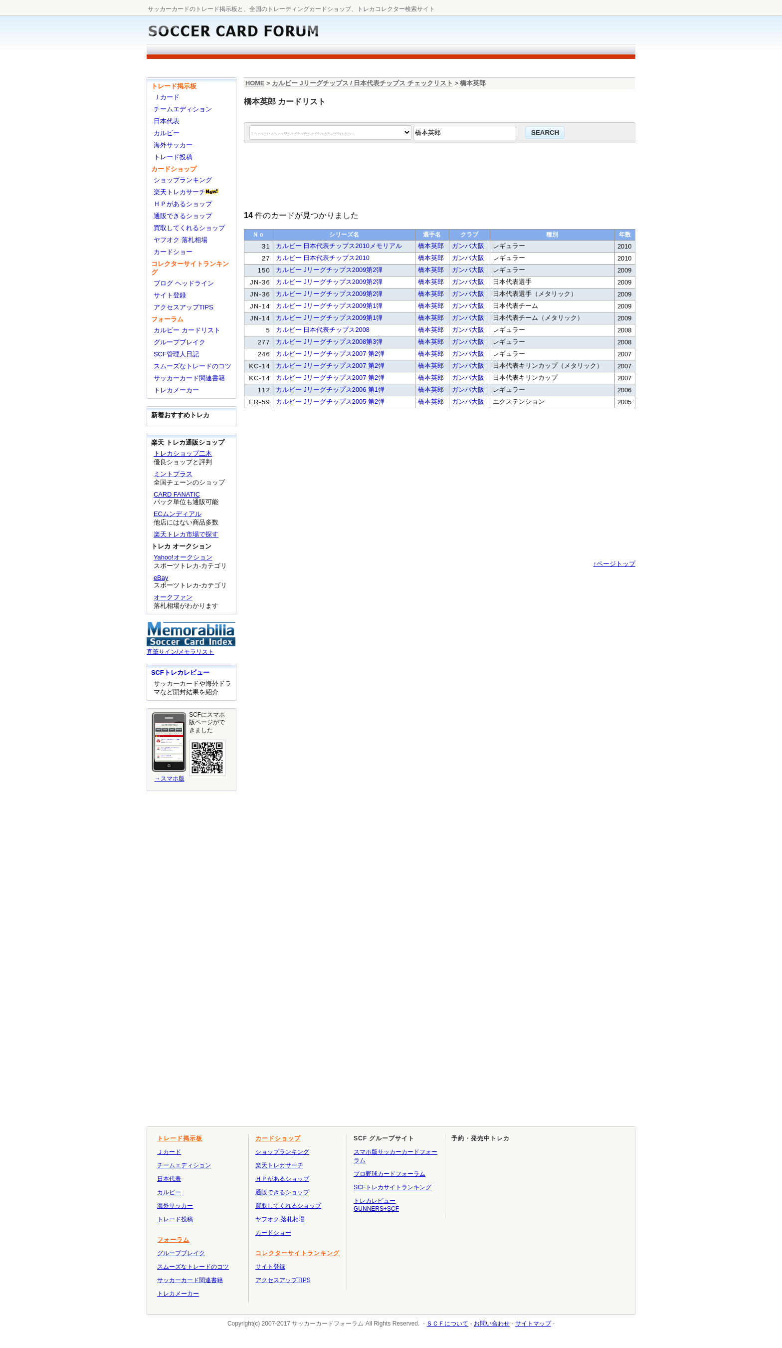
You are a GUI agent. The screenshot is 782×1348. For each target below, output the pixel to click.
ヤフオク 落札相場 (180, 240)
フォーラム (167, 319)
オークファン (173, 597)
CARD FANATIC (177, 494)
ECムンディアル (177, 514)
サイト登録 (170, 295)
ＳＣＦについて (447, 1323)
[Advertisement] (339, 67)
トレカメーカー (176, 390)
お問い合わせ (492, 1323)
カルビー (167, 133)
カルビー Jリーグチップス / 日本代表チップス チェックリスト (362, 83)
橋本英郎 (431, 246)
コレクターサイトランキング (297, 1253)
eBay (161, 577)
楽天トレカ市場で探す (186, 534)
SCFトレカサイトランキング (392, 1187)
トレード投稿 (173, 157)
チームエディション (183, 109)
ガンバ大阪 (468, 246)
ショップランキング (183, 180)
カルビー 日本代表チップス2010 (323, 258)
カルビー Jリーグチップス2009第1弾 (329, 305)
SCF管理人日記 (176, 354)
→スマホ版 (169, 775)
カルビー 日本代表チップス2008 (323, 329)
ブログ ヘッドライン (184, 283)
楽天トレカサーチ (179, 192)
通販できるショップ (183, 216)
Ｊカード (167, 97)
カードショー (173, 252)
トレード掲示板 (173, 86)
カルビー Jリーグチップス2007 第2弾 (330, 353)
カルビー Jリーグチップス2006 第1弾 (330, 389)
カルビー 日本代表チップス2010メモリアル (339, 246)
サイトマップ (533, 1323)
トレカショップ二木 (183, 453)
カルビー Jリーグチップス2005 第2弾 (330, 401)
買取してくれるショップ (189, 228)
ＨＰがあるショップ (183, 204)
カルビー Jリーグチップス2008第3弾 (329, 341)
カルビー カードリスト (187, 330)
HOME (254, 83)
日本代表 (167, 121)
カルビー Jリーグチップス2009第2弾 (329, 269)
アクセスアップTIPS (183, 307)
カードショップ (173, 169)
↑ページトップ (614, 563)
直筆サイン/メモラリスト (191, 648)
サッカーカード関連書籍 (189, 378)
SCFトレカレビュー (180, 672)
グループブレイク (179, 342)
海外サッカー (173, 145)
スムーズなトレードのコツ (192, 366)
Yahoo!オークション (183, 557)
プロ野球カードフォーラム (389, 1173)
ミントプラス (173, 474)
